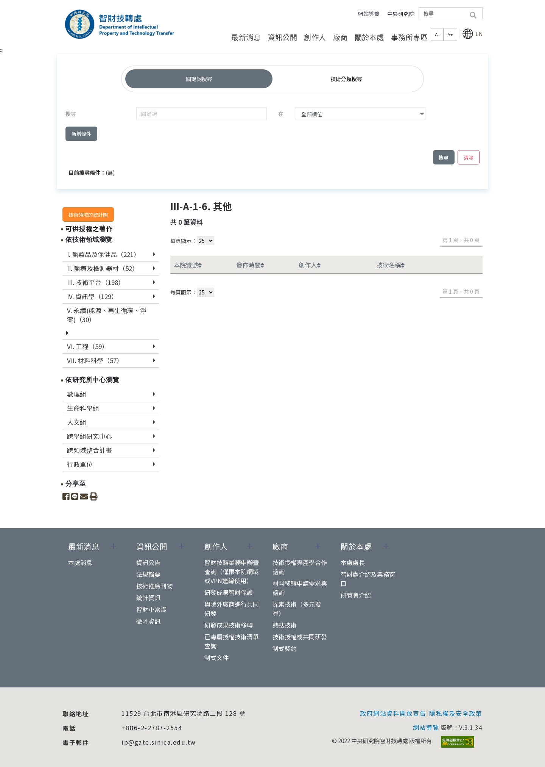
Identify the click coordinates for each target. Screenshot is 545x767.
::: (1, 49)
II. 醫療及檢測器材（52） (103, 268)
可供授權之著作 (89, 228)
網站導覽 (369, 13)
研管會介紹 (356, 595)
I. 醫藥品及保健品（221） (103, 254)
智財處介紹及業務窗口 (368, 579)
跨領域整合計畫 (89, 450)
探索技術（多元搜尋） (296, 609)
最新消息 (246, 37)
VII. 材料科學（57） (95, 360)
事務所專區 (409, 37)
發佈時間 (250, 264)
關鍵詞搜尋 (199, 79)
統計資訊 (148, 597)
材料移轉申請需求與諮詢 (299, 588)
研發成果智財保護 (228, 592)
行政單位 (80, 464)
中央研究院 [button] (401, 13)
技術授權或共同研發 (299, 636)
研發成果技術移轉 (228, 624)
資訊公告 (148, 562)
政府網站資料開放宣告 (393, 713)
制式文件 (216, 657)
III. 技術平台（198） (96, 282)
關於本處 (369, 37)
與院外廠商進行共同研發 (231, 609)
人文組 (76, 422)
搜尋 (443, 157)
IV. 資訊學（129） (92, 296)
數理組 (76, 394)
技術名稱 (391, 264)
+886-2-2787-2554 (151, 727)
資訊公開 (282, 37)
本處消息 (80, 562)
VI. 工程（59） (87, 346)
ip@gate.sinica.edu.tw (158, 742)
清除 (468, 157)
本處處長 (353, 562)
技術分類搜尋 (346, 79)
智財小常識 (151, 609)
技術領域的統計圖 (88, 214)
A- (437, 34)
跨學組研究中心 (89, 436)
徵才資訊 (148, 621)
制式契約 (284, 648)
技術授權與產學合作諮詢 (299, 567)
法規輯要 (148, 574)
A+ (450, 34)
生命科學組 (83, 408)
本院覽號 (188, 264)
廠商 (340, 37)
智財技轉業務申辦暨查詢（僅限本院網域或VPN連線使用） (231, 571)
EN (472, 33)
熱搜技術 (284, 624)
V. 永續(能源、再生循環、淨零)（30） (106, 315)
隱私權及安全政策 (455, 713)
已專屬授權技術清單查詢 (231, 641)
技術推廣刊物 (154, 585)
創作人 (315, 37)
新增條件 (81, 133)
